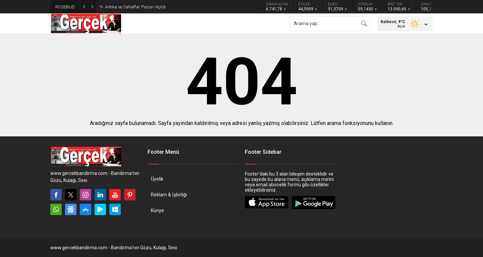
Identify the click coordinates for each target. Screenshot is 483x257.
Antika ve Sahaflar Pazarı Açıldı (135, 6)
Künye (157, 210)
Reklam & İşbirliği (169, 194)
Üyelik (157, 179)
